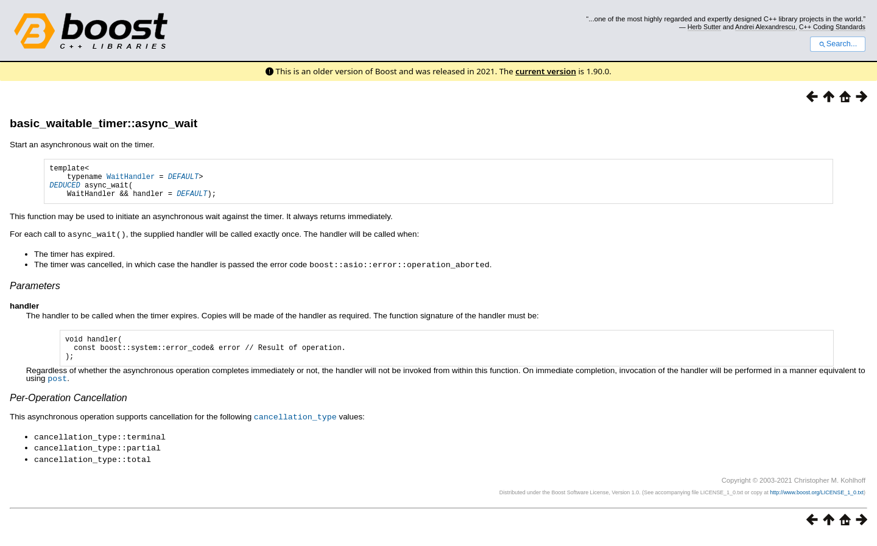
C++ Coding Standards (832, 26)
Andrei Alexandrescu (765, 26)
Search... (838, 44)
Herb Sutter (704, 26)
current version (545, 71)
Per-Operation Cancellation (68, 409)
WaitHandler (131, 180)
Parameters (35, 292)
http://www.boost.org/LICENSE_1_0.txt (817, 501)
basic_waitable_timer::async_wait (103, 123)
